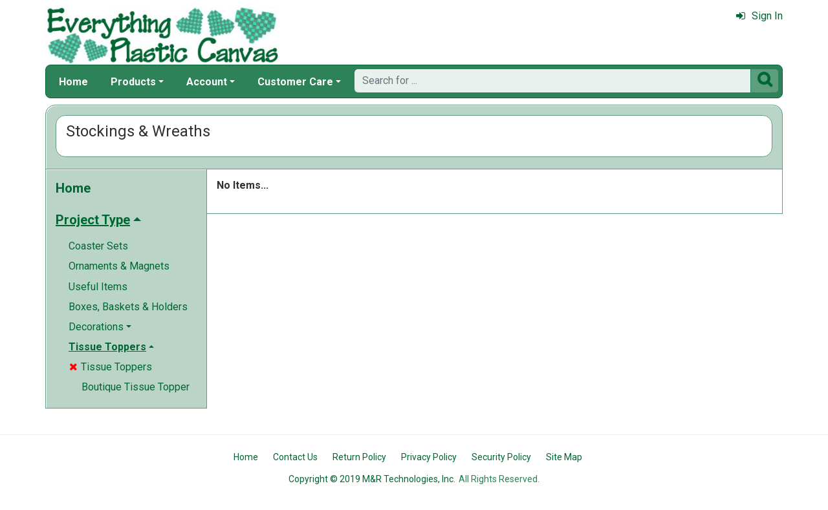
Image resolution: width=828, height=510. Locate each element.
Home (73, 82)
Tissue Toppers (110, 367)
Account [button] (206, 82)
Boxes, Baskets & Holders (128, 307)
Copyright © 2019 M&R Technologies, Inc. (372, 479)
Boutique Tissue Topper (136, 387)
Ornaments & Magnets (119, 266)
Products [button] (133, 82)
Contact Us (295, 457)
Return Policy (359, 457)
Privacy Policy (429, 457)
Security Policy (501, 457)
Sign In (759, 16)
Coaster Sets (98, 246)
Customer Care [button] (295, 82)
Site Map (564, 457)
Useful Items (98, 287)
